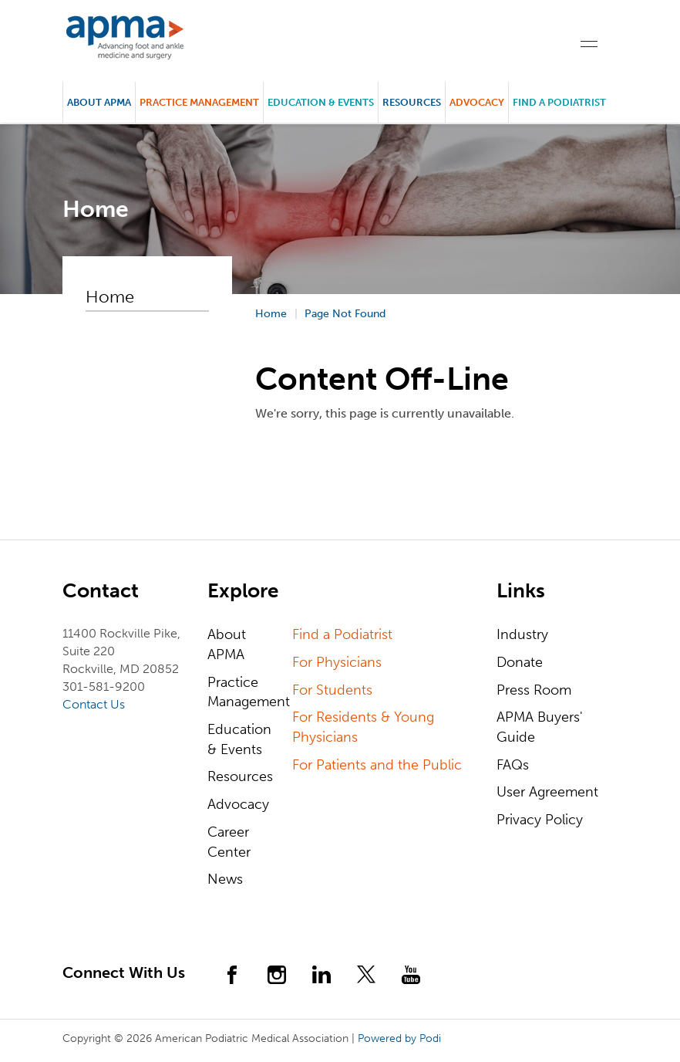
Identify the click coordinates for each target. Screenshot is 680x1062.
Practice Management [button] (199, 102)
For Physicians (337, 662)
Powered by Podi (399, 1038)
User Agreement (547, 791)
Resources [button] (411, 102)
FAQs (513, 764)
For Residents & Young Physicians (363, 727)
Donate (520, 662)
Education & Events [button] (321, 102)
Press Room (534, 690)
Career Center (229, 842)
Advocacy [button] (476, 102)
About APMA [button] (99, 102)
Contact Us (93, 704)
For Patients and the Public (377, 764)
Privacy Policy (540, 819)
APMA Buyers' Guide (540, 727)
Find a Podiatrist (559, 102)
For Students (332, 690)
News (225, 879)
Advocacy (238, 804)
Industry (522, 634)
